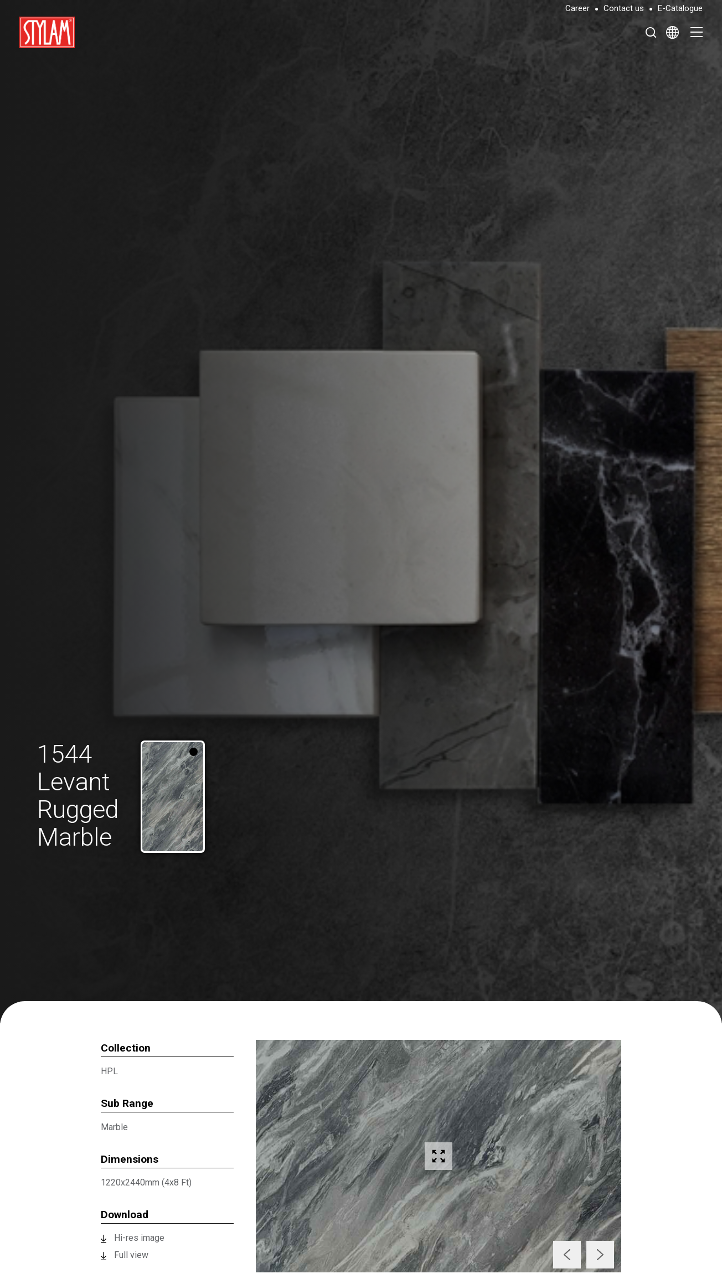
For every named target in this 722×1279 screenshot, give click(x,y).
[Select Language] (672, 32)
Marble (114, 1127)
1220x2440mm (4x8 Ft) (146, 1182)
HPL (109, 1071)
